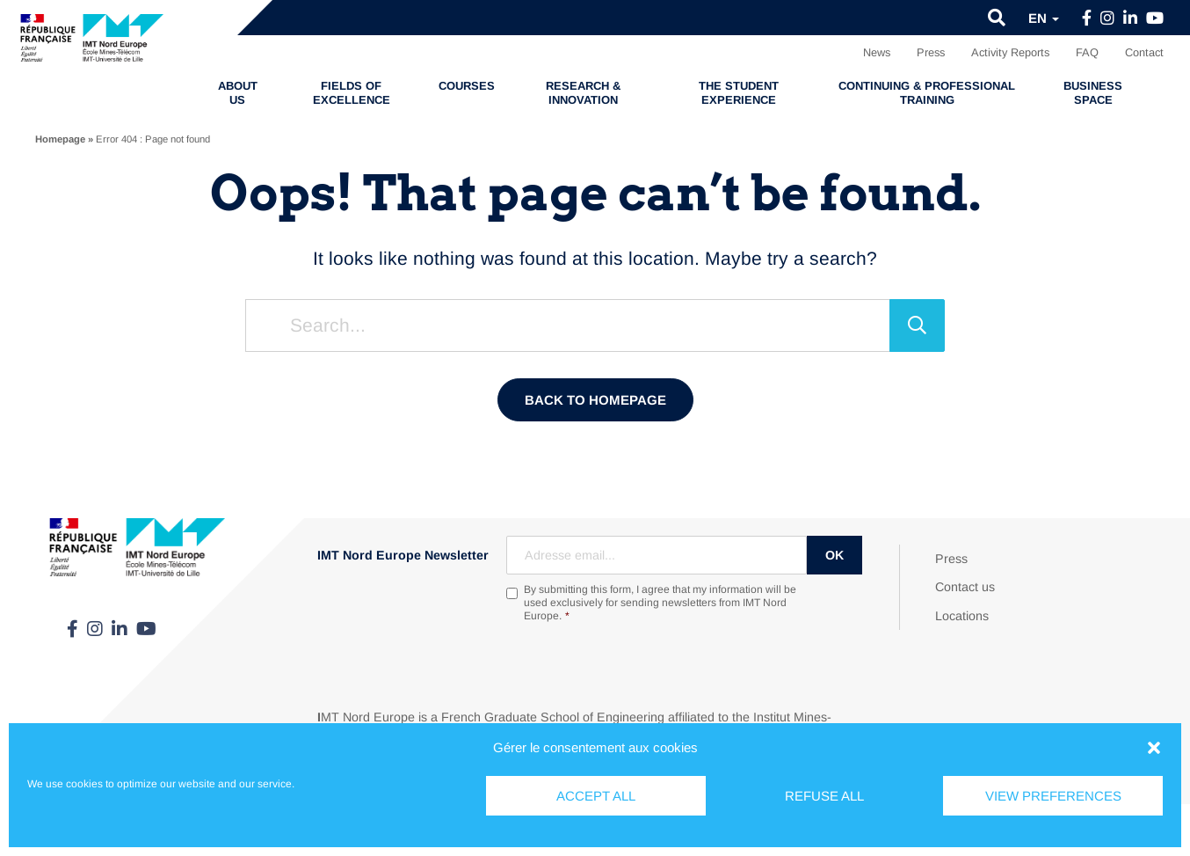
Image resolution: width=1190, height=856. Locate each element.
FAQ (1087, 52)
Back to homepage (595, 399)
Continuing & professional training (926, 92)
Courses (467, 85)
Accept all (595, 795)
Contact (1144, 52)
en (1043, 18)
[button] (1154, 748)
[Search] (917, 325)
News (876, 52)
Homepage (60, 139)
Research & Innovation (583, 92)
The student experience (739, 92)
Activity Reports (1010, 52)
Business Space (1092, 92)
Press (931, 52)
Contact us (965, 587)
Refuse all (824, 795)
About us (238, 92)
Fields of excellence (351, 92)
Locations (962, 616)
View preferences (1053, 795)
